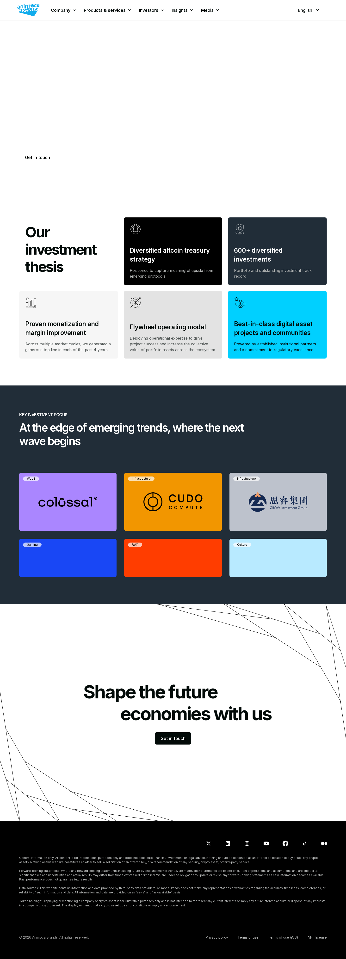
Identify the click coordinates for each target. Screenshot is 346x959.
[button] (63, 10)
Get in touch (37, 157)
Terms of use (248, 937)
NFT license (317, 937)
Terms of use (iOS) (283, 937)
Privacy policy (217, 937)
